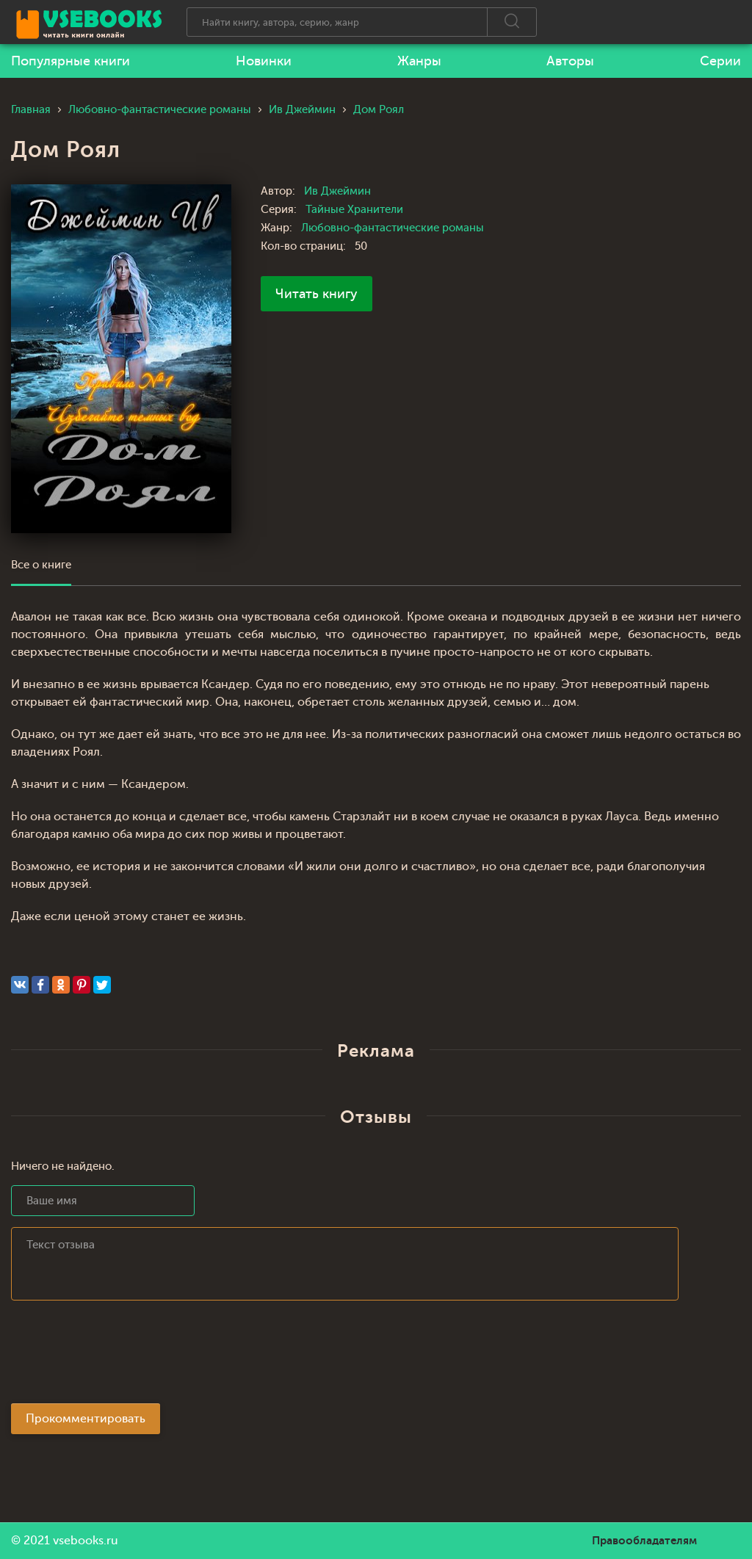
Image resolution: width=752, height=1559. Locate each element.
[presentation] (122, 1356)
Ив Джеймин (337, 191)
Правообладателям (644, 1540)
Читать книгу (316, 293)
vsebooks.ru (85, 1540)
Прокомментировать (85, 1418)
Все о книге (41, 565)
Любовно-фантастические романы (392, 228)
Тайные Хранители (354, 209)
